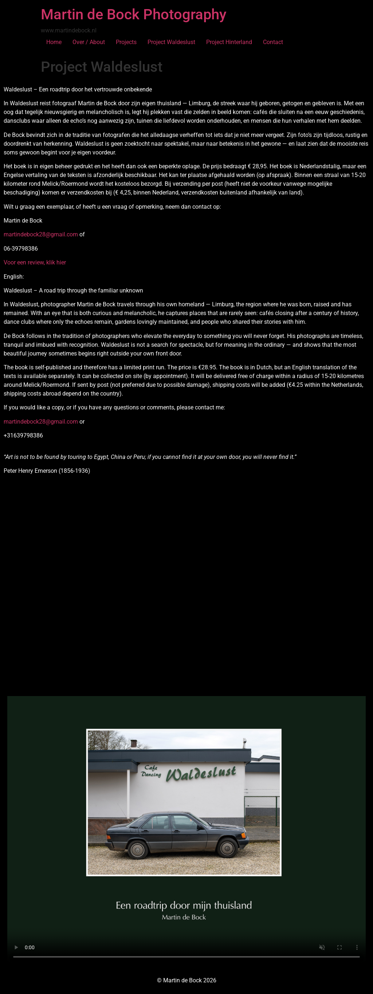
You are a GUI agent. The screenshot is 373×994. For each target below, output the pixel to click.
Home (54, 42)
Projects (126, 42)
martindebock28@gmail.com (41, 234)
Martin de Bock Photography (134, 14)
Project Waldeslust (171, 42)
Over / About (88, 42)
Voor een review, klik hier (35, 262)
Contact (273, 42)
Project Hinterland (229, 42)
